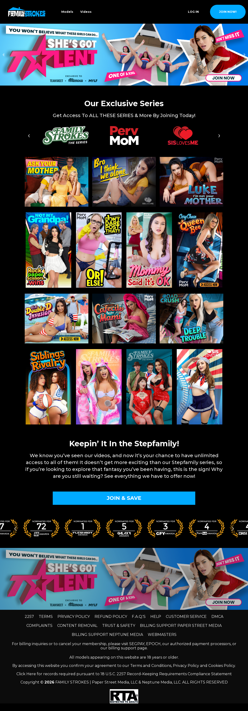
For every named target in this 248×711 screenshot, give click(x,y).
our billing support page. (124, 648)
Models (67, 12)
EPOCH (153, 644)
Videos (85, 12)
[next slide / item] (244, 55)
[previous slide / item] (3, 55)
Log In (193, 12)
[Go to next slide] (233, 529)
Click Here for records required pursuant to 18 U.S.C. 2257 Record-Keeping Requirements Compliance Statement (124, 674)
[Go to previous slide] (15, 529)
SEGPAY (136, 644)
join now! (228, 12)
